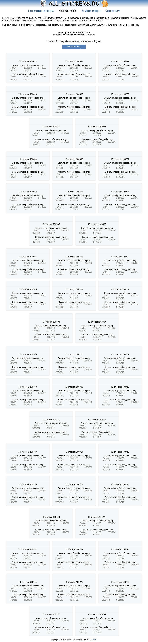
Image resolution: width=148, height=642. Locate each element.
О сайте (93, 640)
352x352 (13, 70)
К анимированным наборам (41, 11)
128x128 (28, 68)
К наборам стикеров (91, 11)
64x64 (13, 68)
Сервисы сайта (113, 11)
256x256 (42, 68)
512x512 (28, 70)
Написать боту (74, 47)
